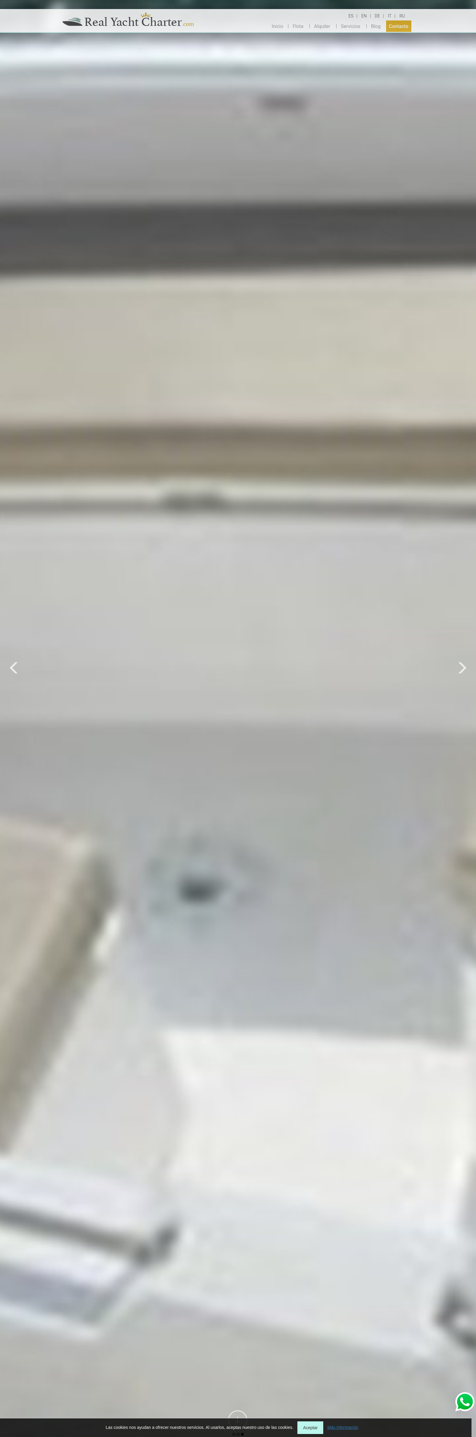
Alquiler (322, 26)
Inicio (277, 26)
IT (390, 16)
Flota (298, 26)
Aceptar (310, 1427)
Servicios (351, 26)
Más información (342, 1427)
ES (351, 16)
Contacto (398, 26)
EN (364, 16)
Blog (376, 26)
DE (377, 16)
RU (402, 16)
